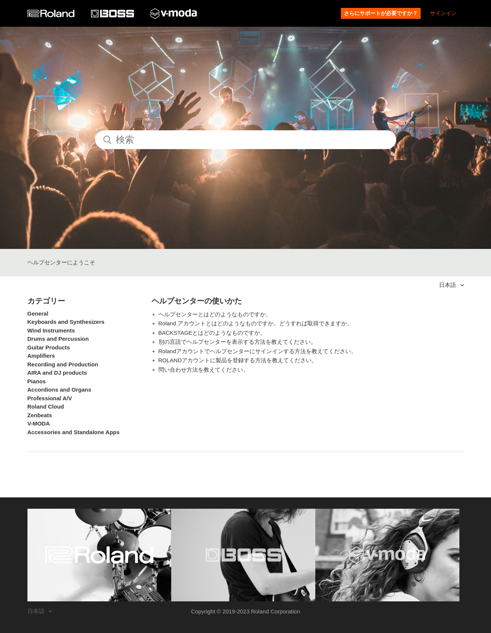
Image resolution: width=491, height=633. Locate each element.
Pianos (36, 381)
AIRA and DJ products (57, 372)
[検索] (245, 139)
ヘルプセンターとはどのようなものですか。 (214, 314)
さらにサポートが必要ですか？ (381, 13)
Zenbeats (39, 415)
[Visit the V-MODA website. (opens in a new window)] (387, 555)
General (38, 313)
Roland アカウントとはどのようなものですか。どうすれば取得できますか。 (255, 323)
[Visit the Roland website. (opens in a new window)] (99, 555)
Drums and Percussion (58, 339)
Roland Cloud (45, 406)
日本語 (448, 285)
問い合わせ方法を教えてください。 (203, 369)
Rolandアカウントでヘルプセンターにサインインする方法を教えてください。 (257, 351)
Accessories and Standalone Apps (73, 432)
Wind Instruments (51, 330)
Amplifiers (41, 355)
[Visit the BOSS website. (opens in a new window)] (243, 555)
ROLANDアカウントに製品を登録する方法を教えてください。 (238, 360)
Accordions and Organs (59, 389)
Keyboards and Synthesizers (66, 322)
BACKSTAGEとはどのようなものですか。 (212, 332)
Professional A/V (49, 398)
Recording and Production (62, 364)
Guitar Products (48, 347)
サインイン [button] (443, 13)
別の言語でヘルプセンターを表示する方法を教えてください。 (237, 342)
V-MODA (38, 423)
